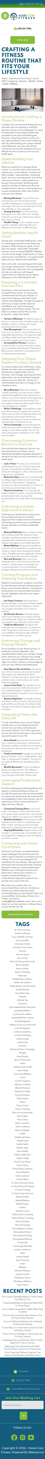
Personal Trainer (22, 1222)
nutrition (22, 1208)
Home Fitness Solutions (22, 1169)
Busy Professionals (22, 1060)
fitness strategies (22, 1130)
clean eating (22, 1071)
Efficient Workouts (22, 1088)
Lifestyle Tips (22, 1000)
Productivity (22, 1243)
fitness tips (22, 976)
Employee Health (22, 1092)
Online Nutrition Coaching (22, 1218)
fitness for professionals (22, 1113)
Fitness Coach (22, 1106)
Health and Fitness (23, 1137)
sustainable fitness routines (22, 1018)
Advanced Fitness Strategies (22, 1049)
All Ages (22, 1053)
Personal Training (22, 1225)
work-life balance (22, 1028)
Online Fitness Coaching (22, 1215)
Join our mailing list (22, 1398)
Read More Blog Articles (20, 914)
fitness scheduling (22, 972)
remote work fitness (22, 1250)
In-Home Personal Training (22, 1186)
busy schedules (22, 941)
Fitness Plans (22, 1120)
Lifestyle (31, 81)
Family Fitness (23, 1099)
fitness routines (22, 969)
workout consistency (22, 1032)
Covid (22, 1078)
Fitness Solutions (22, 1127)
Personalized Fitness (22, 1232)
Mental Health (22, 1197)
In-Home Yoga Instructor (22, 1194)
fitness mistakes (22, 965)
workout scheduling (22, 1035)
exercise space (22, 955)
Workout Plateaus (22, 1271)
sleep (22, 1253)
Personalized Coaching (22, 1229)
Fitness (40, 81)
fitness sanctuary (22, 1123)
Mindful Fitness (22, 1204)
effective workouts (23, 1085)
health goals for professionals (22, 986)
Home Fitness (22, 1165)
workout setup (22, 1039)
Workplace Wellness (22, 1281)
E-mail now (22, 40)
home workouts (22, 1176)
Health (6, 84)
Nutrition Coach (22, 1211)
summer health (22, 1257)
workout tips (22, 1042)
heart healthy (22, 1151)
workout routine (22, 1274)
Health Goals (22, 1141)
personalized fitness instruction (22, 1007)
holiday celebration (22, 1155)
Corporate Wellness (22, 1074)
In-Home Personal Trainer (22, 1183)
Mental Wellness (22, 1201)
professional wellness (22, 1014)
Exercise (22, 81)
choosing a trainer (22, 944)
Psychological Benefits (22, 1246)
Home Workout (22, 1172)
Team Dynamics (22, 1260)
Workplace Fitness (23, 1278)
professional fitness (22, 1011)
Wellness (14, 84)
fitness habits (22, 1116)
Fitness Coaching (22, 1109)
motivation (22, 1004)
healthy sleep (22, 1148)
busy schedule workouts (22, 937)
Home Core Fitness (22, 1162)
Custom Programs (22, 1081)
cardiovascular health (22, 1067)
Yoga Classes (23, 1285)
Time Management (22, 1021)
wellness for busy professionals (22, 1025)
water (22, 1264)
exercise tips (22, 958)
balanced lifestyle (22, 933)
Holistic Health (22, 1158)
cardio (22, 1063)
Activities (22, 1046)
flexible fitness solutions (22, 979)
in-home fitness (22, 1179)
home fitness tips (22, 993)
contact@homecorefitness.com (15, 901)
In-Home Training (22, 1190)
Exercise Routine (22, 1095)
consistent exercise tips (23, 947)
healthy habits (23, 1144)
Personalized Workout (22, 1239)
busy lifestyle (22, 1057)
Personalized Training (22, 1236)
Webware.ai (36, 1452)
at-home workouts (22, 930)
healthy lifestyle (22, 990)
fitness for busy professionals (22, 962)
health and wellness (22, 983)
